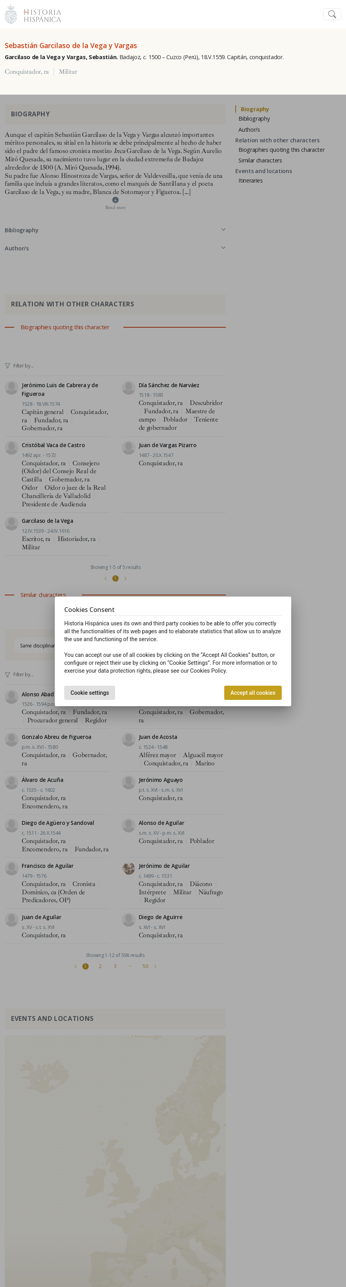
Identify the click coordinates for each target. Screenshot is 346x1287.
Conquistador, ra (27, 72)
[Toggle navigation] (332, 14)
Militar (68, 72)
